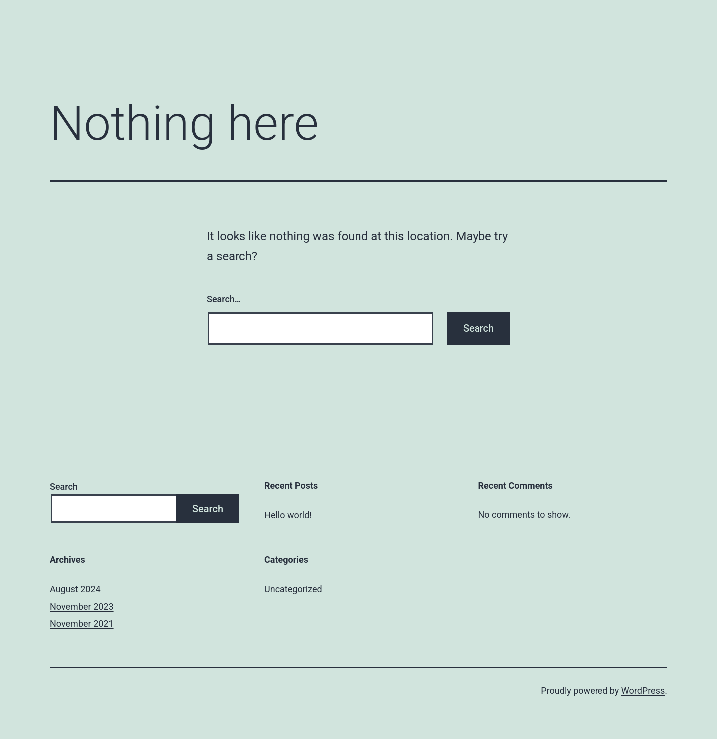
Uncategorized (293, 589)
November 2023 (82, 606)
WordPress (643, 690)
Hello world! (288, 515)
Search (64, 486)
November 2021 (82, 623)
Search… (224, 299)
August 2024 (75, 589)
